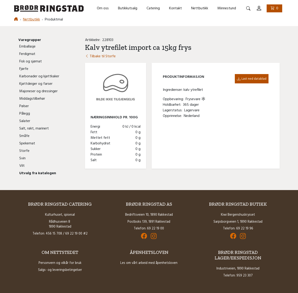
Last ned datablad (251, 79)
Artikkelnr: (93, 40)
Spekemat (27, 143)
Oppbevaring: (174, 99)
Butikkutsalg (127, 8)
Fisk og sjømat (30, 61)
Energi (96, 126)
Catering (153, 8)
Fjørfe (23, 69)
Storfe (24, 151)
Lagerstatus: (173, 110)
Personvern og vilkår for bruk (60, 263)
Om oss (103, 8)
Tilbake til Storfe (100, 56)
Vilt (22, 166)
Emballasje (27, 47)
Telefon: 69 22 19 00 (149, 228)
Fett (95, 132)
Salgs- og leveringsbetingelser (60, 270)
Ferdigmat (27, 54)
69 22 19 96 (244, 228)
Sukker (96, 149)
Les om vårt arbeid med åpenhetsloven (148, 263)
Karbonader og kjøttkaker (39, 76)
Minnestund (226, 8)
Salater (24, 121)
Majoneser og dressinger (38, 91)
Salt (94, 160)
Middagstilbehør (32, 99)
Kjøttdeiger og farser (35, 84)
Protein (97, 154)
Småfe (24, 136)
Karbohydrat (101, 143)
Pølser (24, 106)
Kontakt (175, 8)
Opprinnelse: (173, 116)
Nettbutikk (199, 8)
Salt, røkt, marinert (34, 129)
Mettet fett (101, 138)
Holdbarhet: (173, 105)
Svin (22, 158)
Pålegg (24, 114)
